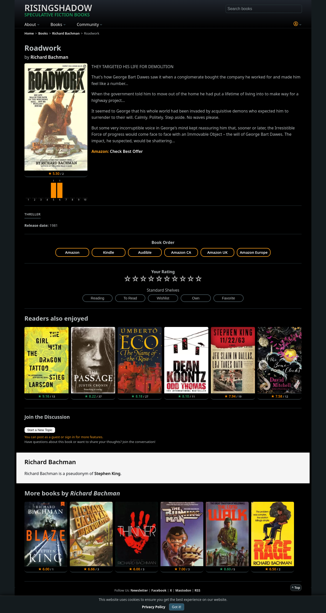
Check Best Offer (126, 151)
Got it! (176, 607)
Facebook (159, 590)
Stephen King (107, 473)
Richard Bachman (49, 57)
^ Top (296, 587)
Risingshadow (58, 10)
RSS (197, 590)
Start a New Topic (39, 430)
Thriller (32, 214)
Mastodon (183, 590)
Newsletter (139, 590)
